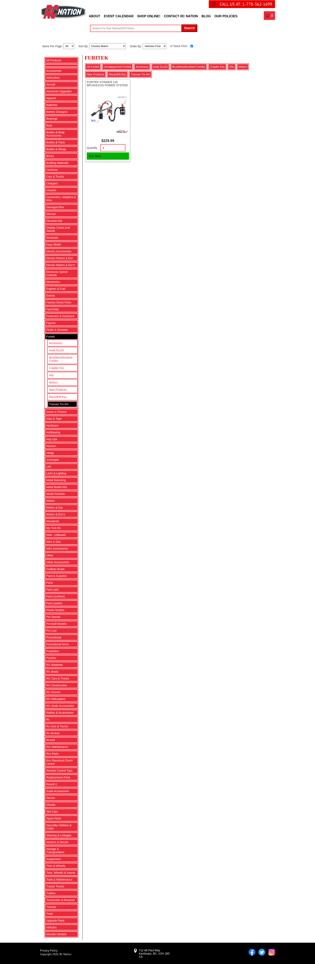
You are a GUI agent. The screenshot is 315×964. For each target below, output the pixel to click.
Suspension (53, 859)
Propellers (52, 651)
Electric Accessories (58, 251)
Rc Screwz (53, 733)
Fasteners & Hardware (60, 316)
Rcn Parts (52, 753)
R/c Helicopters (55, 699)
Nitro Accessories (57, 548)
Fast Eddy (52, 309)
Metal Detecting (56, 480)
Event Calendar (119, 16)
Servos (50, 798)
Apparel (51, 98)
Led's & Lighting (56, 473)
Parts (49, 582)
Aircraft (50, 84)
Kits (51, 375)
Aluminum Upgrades (59, 91)
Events (50, 295)
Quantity (92, 147)
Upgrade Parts (55, 920)
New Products (57, 389)
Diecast (51, 214)
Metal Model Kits (56, 487)
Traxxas (51, 907)
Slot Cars (52, 811)
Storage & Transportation (55, 850)
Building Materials (57, 162)
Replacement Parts (58, 777)
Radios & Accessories (59, 712)
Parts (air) (52, 589)
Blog (206, 16)
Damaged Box (55, 207)
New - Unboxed (56, 534)
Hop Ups (51, 439)
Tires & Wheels (55, 865)
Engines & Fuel (55, 288)
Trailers (50, 893)
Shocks (50, 804)
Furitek (50, 336)
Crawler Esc (56, 368)
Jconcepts (52, 459)
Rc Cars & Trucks (57, 726)
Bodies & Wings (56, 149)
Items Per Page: (52, 46)
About (94, 16)
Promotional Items (57, 644)
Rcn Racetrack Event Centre (59, 762)
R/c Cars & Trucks (57, 678)
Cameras (52, 169)
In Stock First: (179, 46)
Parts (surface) (55, 596)
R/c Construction (56, 685)
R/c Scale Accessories (60, 705)
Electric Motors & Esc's (60, 265)
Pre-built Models (56, 623)
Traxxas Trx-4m (59, 404)
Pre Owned (53, 617)
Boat (49, 125)
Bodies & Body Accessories (55, 134)
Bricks (50, 156)
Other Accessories (57, 562)
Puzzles (51, 658)
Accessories (53, 70)
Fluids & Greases (57, 329)
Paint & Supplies (56, 576)
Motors (53, 382)
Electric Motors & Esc (59, 258)
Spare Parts (53, 818)
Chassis (51, 190)
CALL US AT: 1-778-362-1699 (246, 4)
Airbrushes (53, 77)
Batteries (51, 105)
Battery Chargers (57, 111)
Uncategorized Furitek (117, 66)
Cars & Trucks (55, 176)
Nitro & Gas (53, 541)
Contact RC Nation (181, 16)
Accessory (55, 343)
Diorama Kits (54, 220)
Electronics (53, 282)
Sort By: (83, 46)
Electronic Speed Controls (57, 273)
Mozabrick (52, 521)
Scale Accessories (57, 791)
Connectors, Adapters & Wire (61, 198)
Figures (51, 323)
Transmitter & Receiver (60, 900)
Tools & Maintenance (59, 879)
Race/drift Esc (57, 397)
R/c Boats (52, 671)
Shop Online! (148, 16)
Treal (49, 913)
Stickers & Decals (57, 842)
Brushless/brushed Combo (60, 359)
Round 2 (51, 784)
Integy (50, 452)
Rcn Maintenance (57, 746)
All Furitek (93, 66)
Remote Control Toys (59, 770)
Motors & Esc (54, 507)
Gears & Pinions (56, 411)
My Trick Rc (53, 528)
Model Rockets (55, 493)
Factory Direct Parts (58, 302)
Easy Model (53, 244)
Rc (48, 719)
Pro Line (51, 630)
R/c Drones (53, 692)
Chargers (52, 183)
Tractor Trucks (55, 886)
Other (49, 555)
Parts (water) (54, 603)
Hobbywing (53, 432)
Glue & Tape (54, 418)
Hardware (52, 425)
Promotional (53, 637)
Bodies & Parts (55, 142)
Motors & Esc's (55, 514)
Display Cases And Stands (58, 229)
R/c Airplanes (54, 664)
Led (48, 466)
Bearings (51, 118)
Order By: (136, 46)
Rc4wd (50, 740)
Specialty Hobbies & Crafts (58, 827)
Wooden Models (56, 934)
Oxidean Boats (55, 569)
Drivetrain (52, 237)
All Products (53, 60)
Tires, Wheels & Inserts (60, 872)
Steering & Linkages (58, 835)
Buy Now (95, 156)
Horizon (51, 446)
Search (189, 28)
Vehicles (51, 927)
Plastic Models (55, 610)
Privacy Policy (48, 950)
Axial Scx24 (56, 350)
